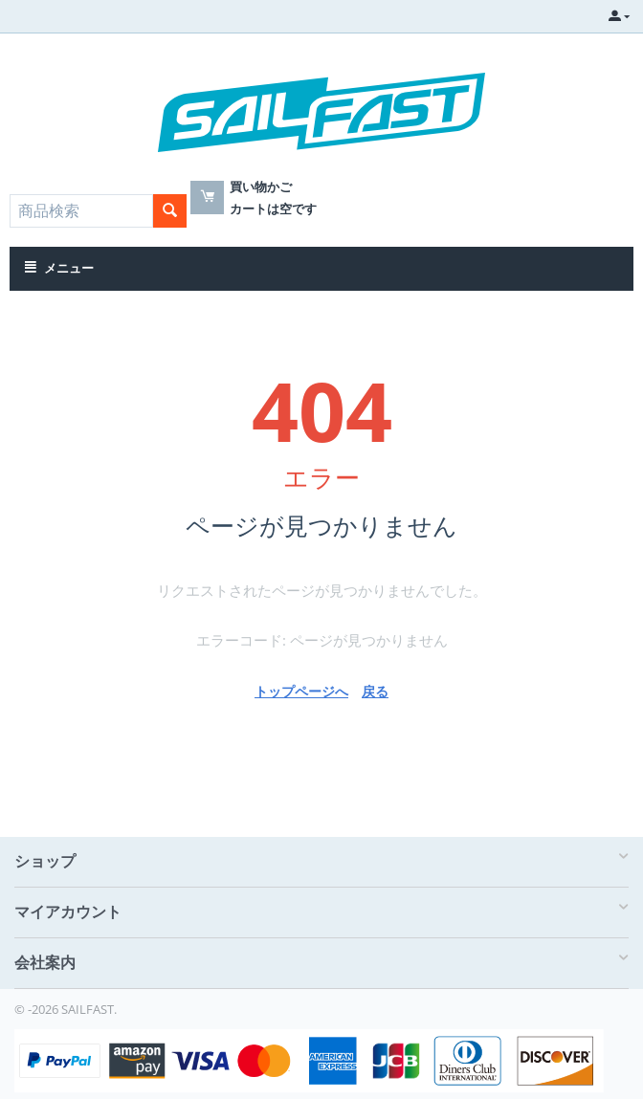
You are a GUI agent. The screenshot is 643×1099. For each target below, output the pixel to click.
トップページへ (301, 691)
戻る (375, 691)
